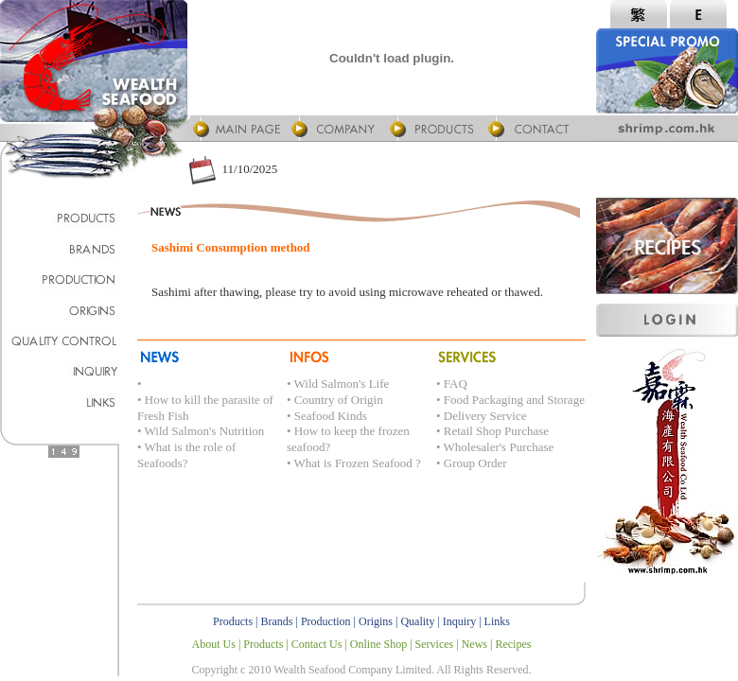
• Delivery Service (481, 416)
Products (233, 621)
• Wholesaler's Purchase (495, 447)
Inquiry (459, 621)
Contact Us (317, 644)
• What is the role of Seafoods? (186, 455)
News (474, 644)
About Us (214, 644)
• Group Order (471, 463)
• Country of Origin (335, 400)
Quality (417, 621)
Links (497, 621)
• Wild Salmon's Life (338, 383)
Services (434, 644)
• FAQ (451, 383)
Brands (277, 621)
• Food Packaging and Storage (510, 400)
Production (326, 621)
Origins (376, 621)
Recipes (513, 644)
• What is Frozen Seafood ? (354, 463)
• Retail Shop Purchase (492, 431)
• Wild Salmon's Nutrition (200, 431)
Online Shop (378, 644)
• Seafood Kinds (327, 416)
